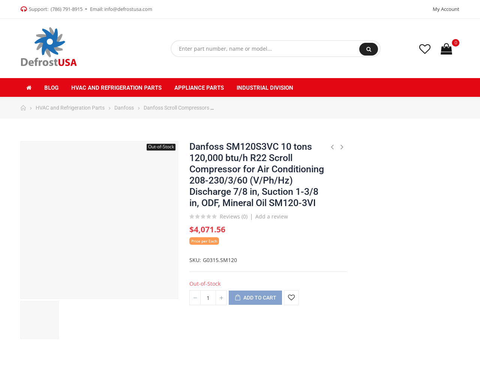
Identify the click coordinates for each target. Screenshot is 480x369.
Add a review (271, 216)
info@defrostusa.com (128, 9)
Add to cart (255, 298)
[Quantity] (208, 297)
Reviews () (234, 217)
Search (368, 49)
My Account (446, 9)
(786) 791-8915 (66, 9)
